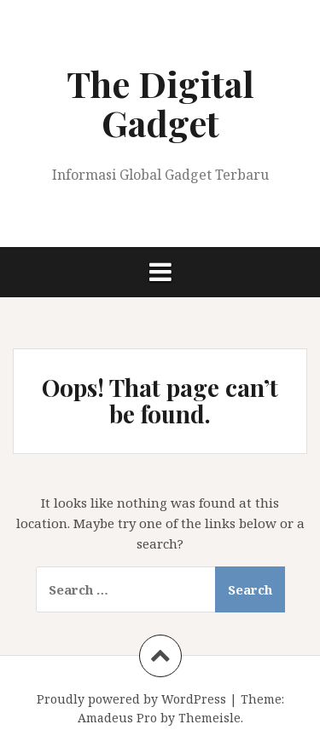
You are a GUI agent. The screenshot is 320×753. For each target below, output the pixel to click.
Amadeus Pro (117, 718)
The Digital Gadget (160, 103)
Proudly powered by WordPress (131, 699)
